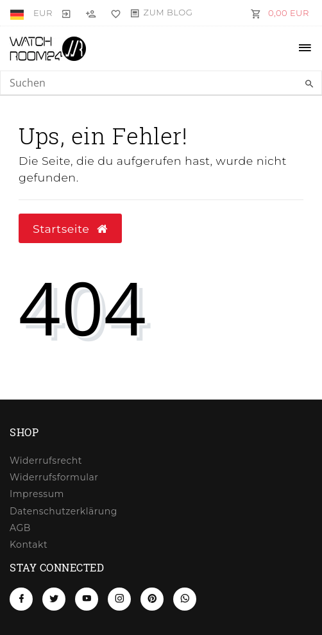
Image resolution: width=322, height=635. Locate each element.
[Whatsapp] (184, 599)
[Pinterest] (152, 599)
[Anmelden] (67, 13)
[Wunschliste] (113, 13)
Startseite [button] (70, 228)
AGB (20, 528)
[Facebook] (21, 599)
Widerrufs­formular (54, 477)
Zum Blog (168, 12)
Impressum (37, 494)
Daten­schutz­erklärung (63, 511)
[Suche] (309, 84)
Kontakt (28, 544)
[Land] (18, 13)
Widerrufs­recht (46, 460)
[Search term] (161, 83)
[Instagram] (119, 599)
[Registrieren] (91, 13)
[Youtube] (86, 599)
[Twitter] (53, 599)
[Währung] (43, 13)
